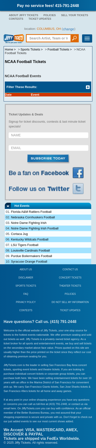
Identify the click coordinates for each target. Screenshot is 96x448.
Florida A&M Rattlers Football (31, 212)
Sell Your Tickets (74, 15)
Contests (16, 18)
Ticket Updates (40, 18)
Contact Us (70, 269)
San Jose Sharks (70, 386)
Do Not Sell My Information (70, 302)
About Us (26, 269)
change (68, 29)
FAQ (25, 294)
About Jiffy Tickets (23, 15)
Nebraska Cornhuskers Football (33, 217)
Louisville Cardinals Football (30, 250)
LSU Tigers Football (24, 245)
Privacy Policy (26, 302)
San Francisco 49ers (16, 391)
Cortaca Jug (19, 234)
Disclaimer (25, 277)
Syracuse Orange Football (29, 261)
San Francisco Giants (37, 386)
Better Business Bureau (35, 412)
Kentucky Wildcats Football (29, 239)
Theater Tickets (70, 285)
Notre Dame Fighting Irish (29, 223)
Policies (49, 15)
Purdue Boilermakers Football (31, 256)
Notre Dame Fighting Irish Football (35, 228)
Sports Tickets (26, 285)
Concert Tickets (70, 277)
